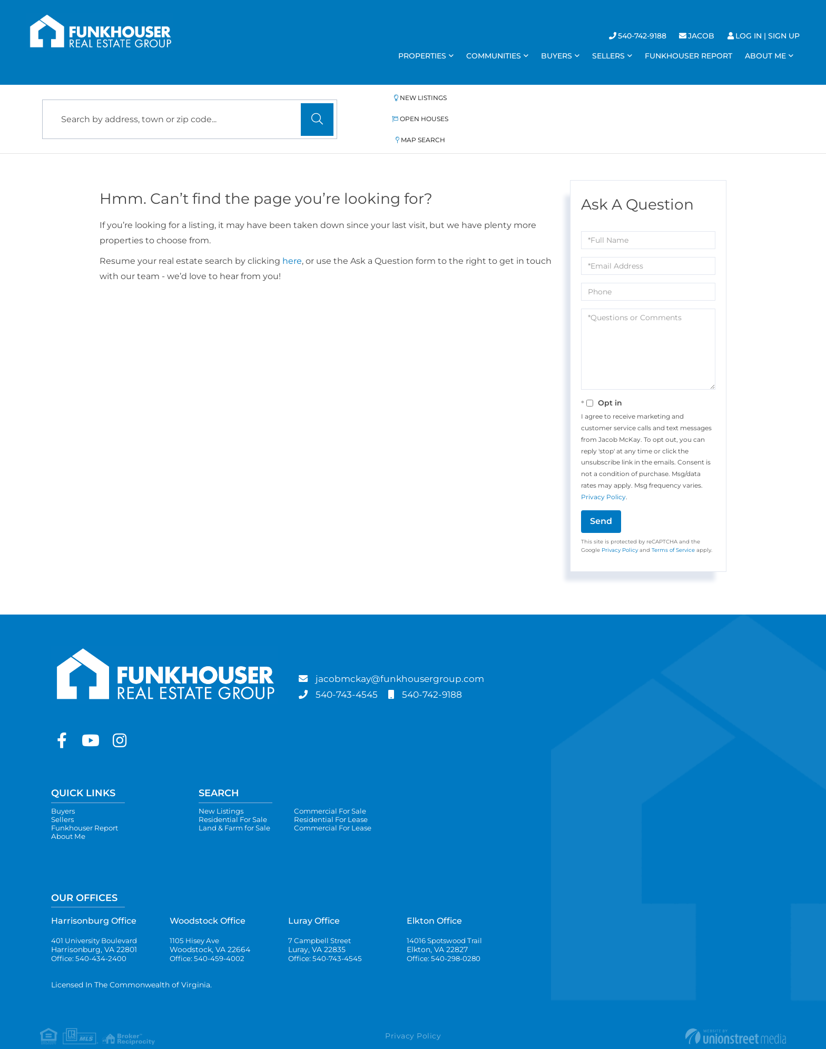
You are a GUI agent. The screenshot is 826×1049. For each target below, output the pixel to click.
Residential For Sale (235, 798)
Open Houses (488, 107)
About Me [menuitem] (765, 56)
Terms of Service (673, 526)
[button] (317, 108)
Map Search (586, 107)
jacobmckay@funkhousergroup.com (414, 655)
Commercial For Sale (338, 788)
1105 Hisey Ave (210, 926)
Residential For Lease (338, 798)
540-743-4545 (353, 671)
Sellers (63, 798)
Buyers (64, 788)
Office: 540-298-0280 (445, 941)
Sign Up (784, 36)
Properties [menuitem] (422, 56)
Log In (748, 36)
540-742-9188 (642, 36)
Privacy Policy (603, 474)
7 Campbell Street (321, 926)
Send (601, 498)
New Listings (389, 107)
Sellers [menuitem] (608, 56)
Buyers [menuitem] (556, 56)
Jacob (701, 36)
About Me (69, 817)
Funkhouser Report (86, 807)
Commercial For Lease (340, 807)
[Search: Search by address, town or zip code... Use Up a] (189, 107)
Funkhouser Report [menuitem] (688, 56)
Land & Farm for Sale (237, 807)
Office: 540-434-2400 (89, 941)
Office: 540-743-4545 (325, 941)
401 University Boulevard (97, 926)
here (292, 238)
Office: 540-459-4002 (208, 941)
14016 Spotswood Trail (447, 926)
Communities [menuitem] (493, 56)
